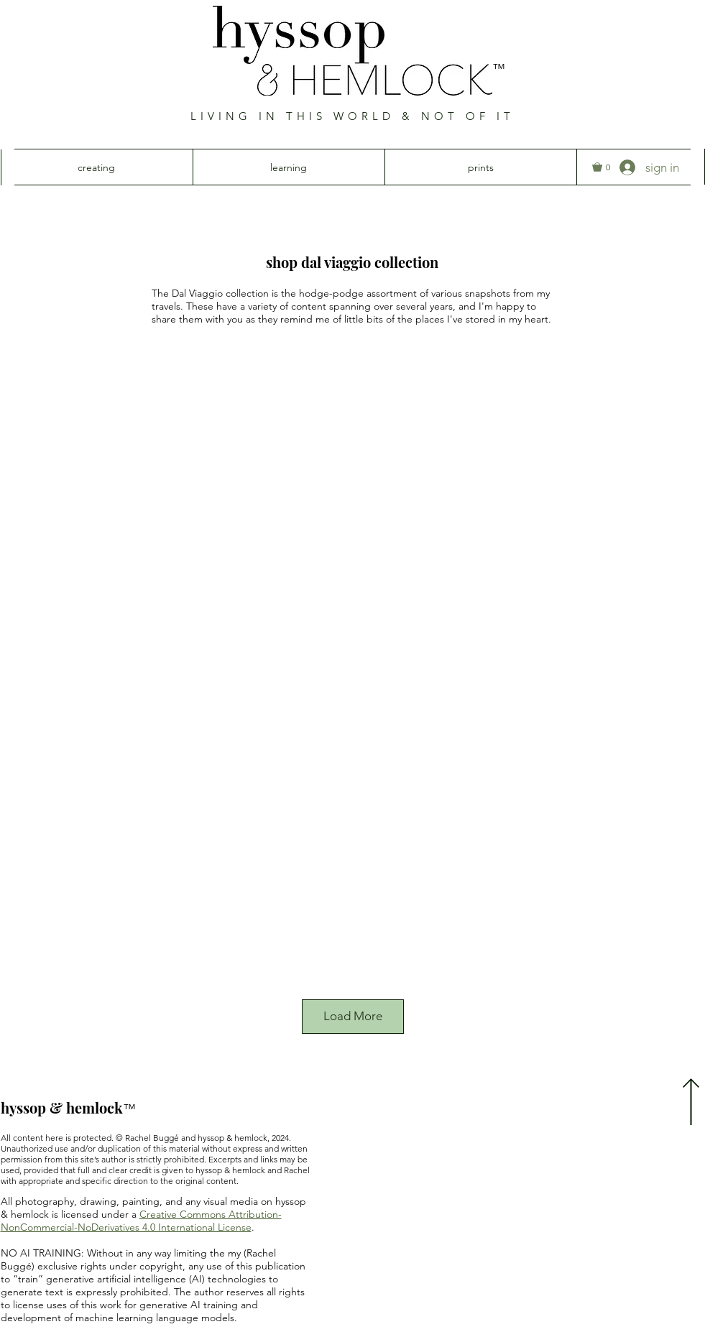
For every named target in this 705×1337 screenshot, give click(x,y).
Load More (352, 1016)
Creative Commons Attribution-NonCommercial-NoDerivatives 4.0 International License (141, 1221)
